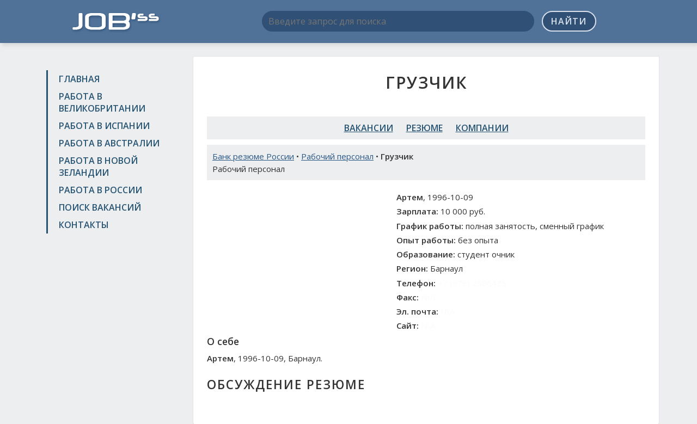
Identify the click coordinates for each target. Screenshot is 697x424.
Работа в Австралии (109, 143)
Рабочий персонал (337, 156)
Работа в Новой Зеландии (98, 167)
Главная (79, 79)
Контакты (84, 225)
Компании (482, 128)
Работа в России (100, 190)
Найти (568, 21)
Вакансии (368, 128)
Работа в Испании (104, 126)
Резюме (424, 128)
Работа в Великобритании (102, 102)
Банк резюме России (253, 156)
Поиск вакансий (100, 207)
